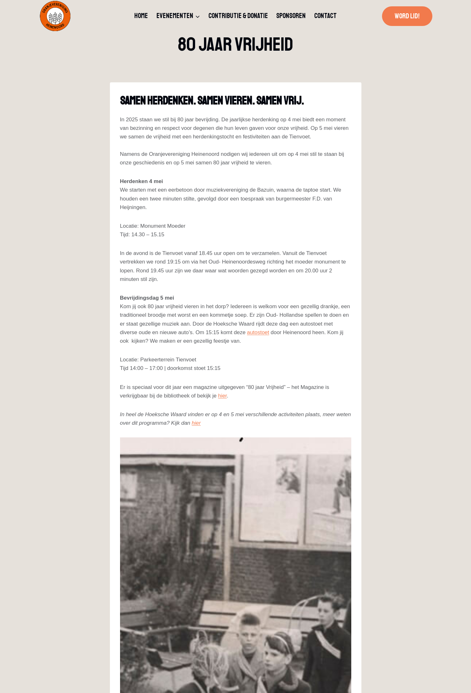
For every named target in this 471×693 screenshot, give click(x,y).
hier (222, 396)
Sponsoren (291, 15)
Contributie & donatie (238, 15)
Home (141, 15)
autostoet (258, 332)
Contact (325, 15)
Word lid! (407, 16)
